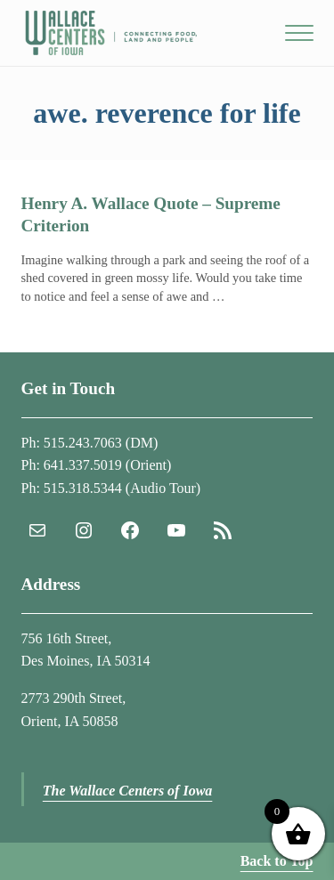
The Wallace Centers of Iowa (128, 790)
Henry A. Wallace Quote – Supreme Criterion (151, 214)
